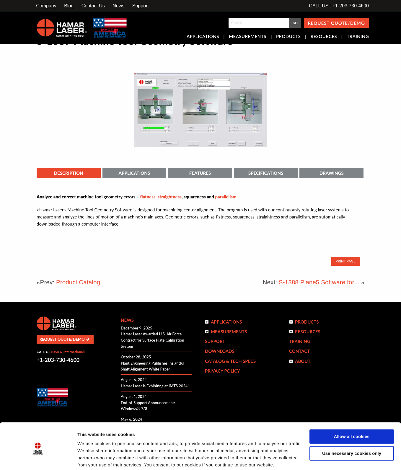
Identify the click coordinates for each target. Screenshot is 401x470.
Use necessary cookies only (351, 430)
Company (46, 5)
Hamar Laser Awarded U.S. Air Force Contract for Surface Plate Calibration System (152, 340)
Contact (299, 351)
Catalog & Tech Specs (230, 361)
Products (288, 37)
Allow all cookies (352, 413)
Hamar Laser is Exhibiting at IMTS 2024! (155, 385)
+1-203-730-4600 (58, 360)
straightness (170, 196)
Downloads (219, 351)
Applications (203, 37)
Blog (69, 5)
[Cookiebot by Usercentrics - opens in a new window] (38, 458)
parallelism (225, 196)
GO (295, 23)
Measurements (247, 37)
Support (140, 5)
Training (358, 37)
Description (68, 173)
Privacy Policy (222, 370)
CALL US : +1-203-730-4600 (339, 5)
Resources (324, 37)
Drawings (332, 173)
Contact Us (93, 5)
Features (200, 173)
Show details (91, 458)
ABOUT (303, 361)
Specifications (265, 173)
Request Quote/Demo (336, 23)
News (118, 5)
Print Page (346, 261)
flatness (147, 196)
